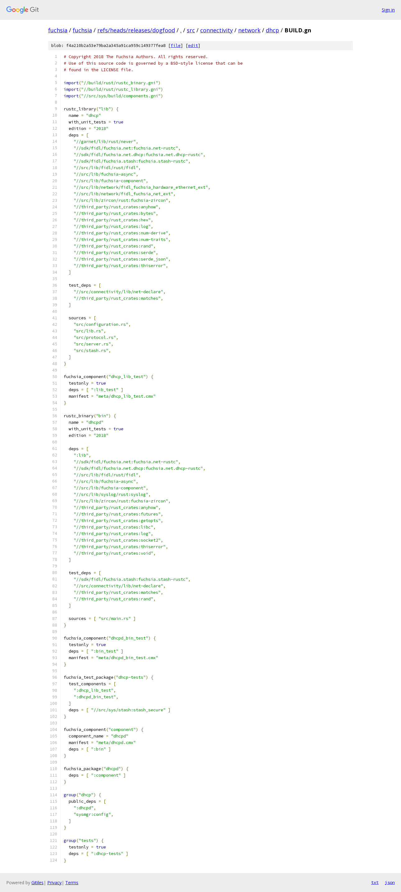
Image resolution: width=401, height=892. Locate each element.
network (249, 30)
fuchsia (57, 30)
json (390, 882)
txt (375, 882)
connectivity (216, 30)
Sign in (388, 10)
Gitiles (37, 882)
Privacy (54, 882)
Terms (71, 882)
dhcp (272, 30)
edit (193, 45)
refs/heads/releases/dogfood (136, 30)
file (176, 45)
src (191, 30)
